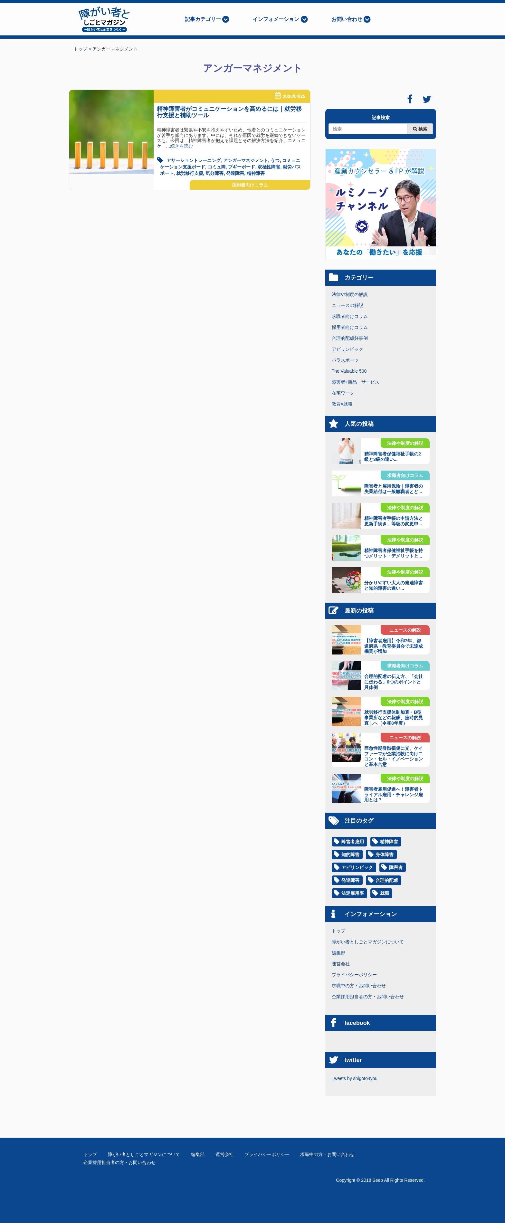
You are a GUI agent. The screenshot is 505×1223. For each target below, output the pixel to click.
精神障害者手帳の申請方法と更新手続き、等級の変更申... (393, 521)
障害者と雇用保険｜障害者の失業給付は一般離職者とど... (393, 488)
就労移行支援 (189, 173)
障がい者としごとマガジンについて (368, 941)
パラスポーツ (345, 360)
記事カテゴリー (203, 19)
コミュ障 (217, 166)
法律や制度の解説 (350, 294)
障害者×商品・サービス (355, 382)
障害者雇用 (352, 841)
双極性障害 (269, 166)
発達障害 (235, 173)
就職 (384, 893)
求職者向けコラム (350, 316)
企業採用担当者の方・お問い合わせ (368, 996)
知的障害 (350, 854)
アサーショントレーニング (194, 160)
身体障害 (385, 854)
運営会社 (341, 963)
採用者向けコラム (250, 184)
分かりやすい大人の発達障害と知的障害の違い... (393, 585)
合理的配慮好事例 (350, 338)
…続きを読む (177, 145)
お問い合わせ (346, 19)
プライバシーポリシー (354, 974)
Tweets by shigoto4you (354, 1078)
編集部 (338, 952)
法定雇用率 (352, 893)
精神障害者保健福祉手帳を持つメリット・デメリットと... (393, 553)
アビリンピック (347, 349)
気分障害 (214, 173)
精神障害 (256, 173)
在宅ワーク (343, 393)
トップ (338, 930)
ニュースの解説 (347, 305)
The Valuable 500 (349, 371)
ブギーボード (241, 166)
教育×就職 (342, 403)
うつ (275, 160)
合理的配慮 (387, 880)
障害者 (396, 867)
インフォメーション (276, 19)
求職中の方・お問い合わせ (359, 985)
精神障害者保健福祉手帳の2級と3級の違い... (392, 456)
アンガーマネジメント (245, 160)
